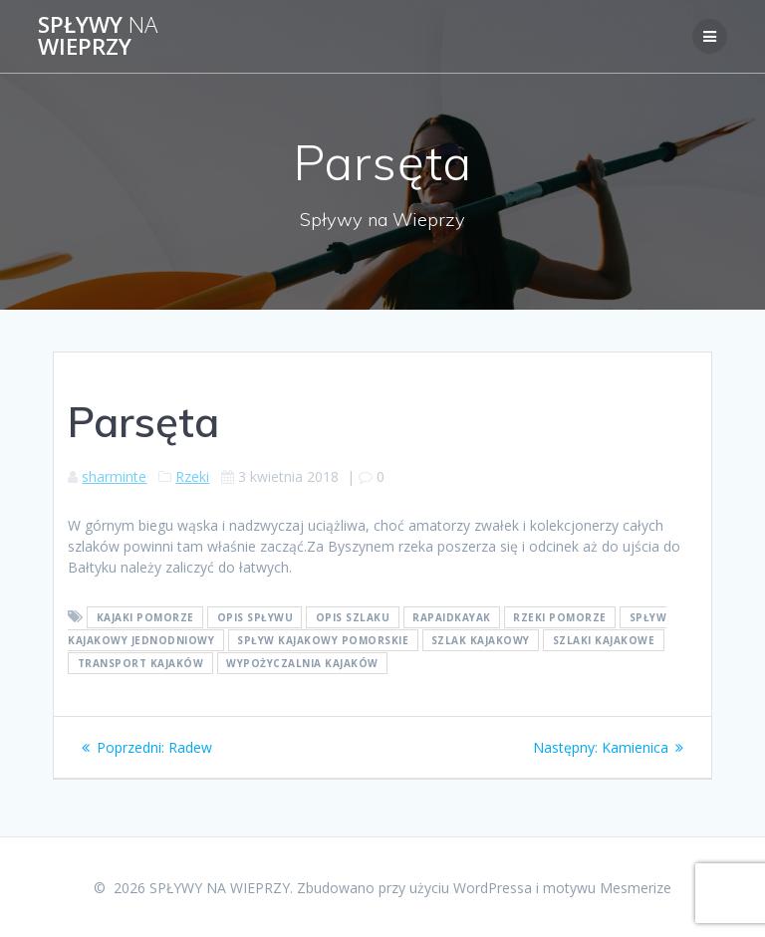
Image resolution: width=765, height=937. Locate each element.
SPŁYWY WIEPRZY (97, 36)
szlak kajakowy (480, 640)
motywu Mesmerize (607, 887)
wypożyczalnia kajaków (302, 663)
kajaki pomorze (145, 617)
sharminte (114, 476)
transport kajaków (141, 663)
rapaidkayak (451, 617)
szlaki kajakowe (604, 640)
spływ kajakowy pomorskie (322, 640)
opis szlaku (353, 617)
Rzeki (192, 476)
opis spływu (255, 617)
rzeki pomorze (560, 617)
